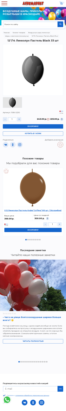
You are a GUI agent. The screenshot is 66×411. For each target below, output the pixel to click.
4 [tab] (32, 239)
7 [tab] (38, 239)
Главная (7, 33)
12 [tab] (41, 361)
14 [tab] (45, 361)
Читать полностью (33, 341)
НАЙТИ (60, 24)
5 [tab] (34, 239)
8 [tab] (40, 239)
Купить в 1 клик (33, 133)
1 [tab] (26, 239)
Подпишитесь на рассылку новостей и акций (25, 383)
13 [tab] (43, 361)
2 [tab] (28, 239)
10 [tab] (37, 361)
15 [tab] (46, 361)
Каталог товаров (19, 33)
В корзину (33, 126)
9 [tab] (35, 361)
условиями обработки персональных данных (32, 395)
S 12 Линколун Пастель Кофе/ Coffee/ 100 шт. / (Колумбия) (32, 210)
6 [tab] (36, 239)
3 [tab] (30, 239)
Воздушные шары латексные (39, 33)
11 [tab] (39, 361)
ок (60, 388)
